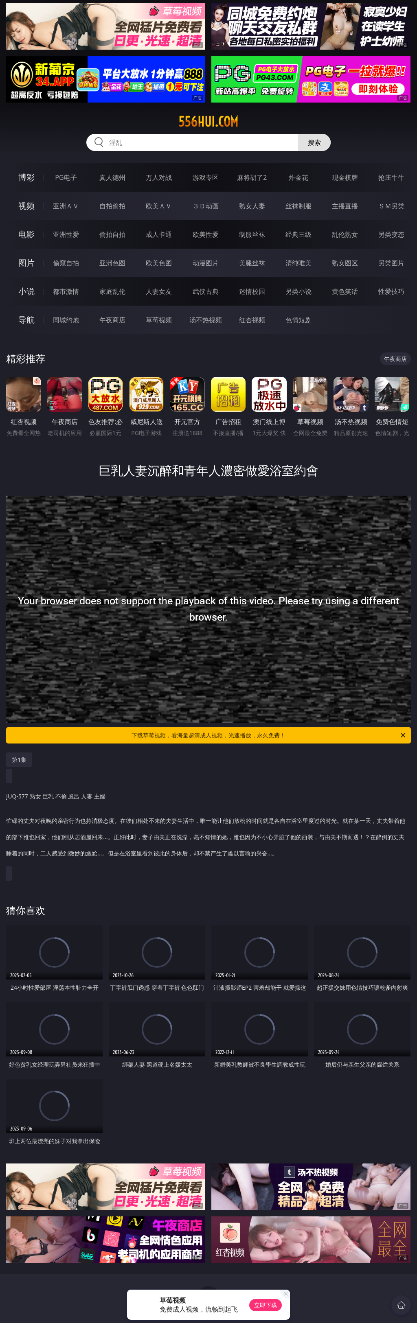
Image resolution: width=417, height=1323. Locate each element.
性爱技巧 (391, 291)
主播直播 (345, 205)
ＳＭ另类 (391, 205)
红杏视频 (252, 319)
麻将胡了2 (252, 177)
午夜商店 (112, 319)
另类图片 (391, 262)
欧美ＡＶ (159, 205)
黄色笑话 (345, 291)
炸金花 (298, 177)
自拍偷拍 (112, 205)
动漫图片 (206, 262)
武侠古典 (206, 291)
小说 (26, 291)
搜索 (314, 142)
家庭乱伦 (112, 291)
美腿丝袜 (252, 262)
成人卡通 (159, 234)
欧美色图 (159, 262)
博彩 (26, 177)
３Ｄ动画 (206, 205)
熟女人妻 (252, 205)
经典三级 (298, 234)
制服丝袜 (252, 234)
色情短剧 (298, 319)
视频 (26, 205)
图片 (26, 262)
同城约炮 (66, 319)
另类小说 (298, 291)
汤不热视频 (205, 319)
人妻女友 (159, 291)
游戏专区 (206, 177)
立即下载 (265, 1305)
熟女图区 (345, 262)
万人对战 (159, 177)
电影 (26, 234)
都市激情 (66, 291)
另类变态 (391, 234)
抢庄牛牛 (391, 177)
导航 (26, 319)
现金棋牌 (345, 177)
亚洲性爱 (66, 234)
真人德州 (112, 177)
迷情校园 (252, 291)
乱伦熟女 (345, 234)
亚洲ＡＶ (66, 205)
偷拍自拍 (112, 234)
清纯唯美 (298, 262)
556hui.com (208, 122)
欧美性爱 (206, 234)
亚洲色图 (112, 262)
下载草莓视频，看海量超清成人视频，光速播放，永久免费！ (269, 735)
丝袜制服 (298, 205)
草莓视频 (159, 319)
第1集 (19, 759)
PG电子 (66, 177)
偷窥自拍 (66, 262)
